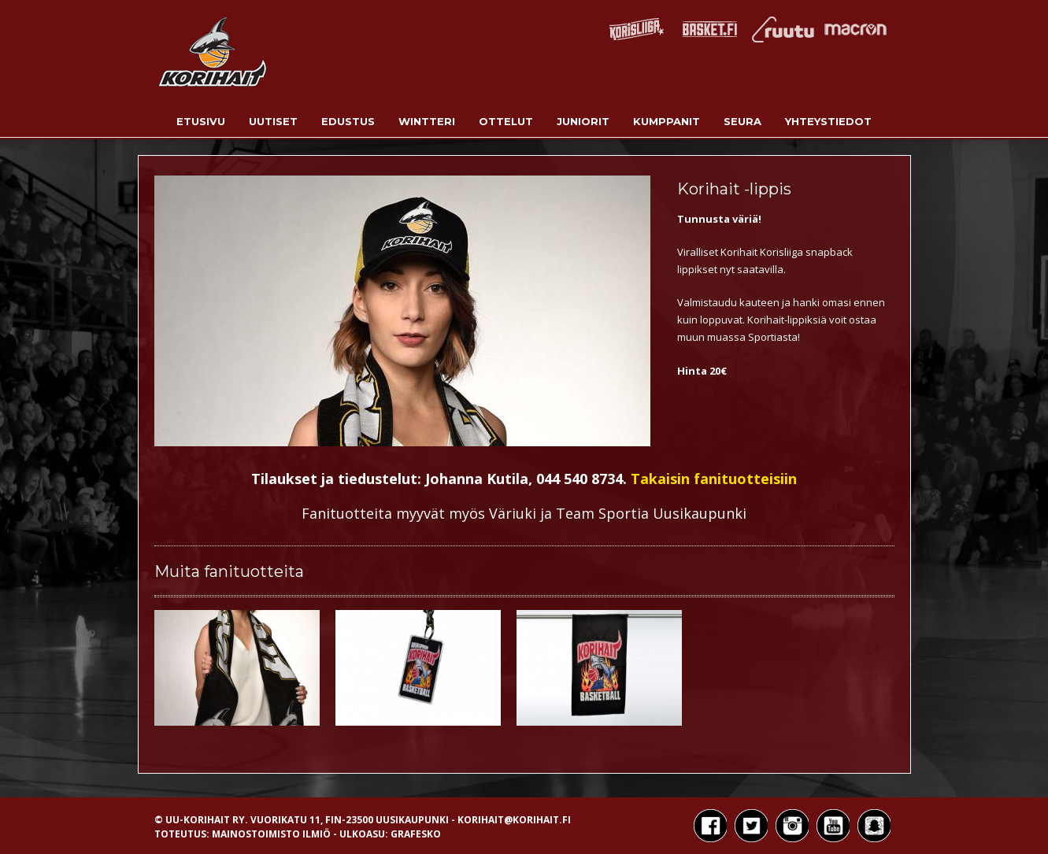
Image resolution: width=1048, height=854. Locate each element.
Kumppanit (666, 121)
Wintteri (426, 121)
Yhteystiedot (828, 121)
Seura (742, 121)
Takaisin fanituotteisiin (714, 478)
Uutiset (273, 121)
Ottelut (506, 121)
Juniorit (583, 121)
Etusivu (200, 121)
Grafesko (416, 834)
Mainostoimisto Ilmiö (271, 834)
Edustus (348, 121)
